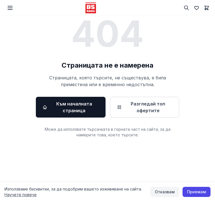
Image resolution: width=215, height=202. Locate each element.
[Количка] (207, 8)
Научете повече (20, 194)
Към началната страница (67, 107)
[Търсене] (186, 8)
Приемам (196, 191)
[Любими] (196, 8)
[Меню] (10, 7)
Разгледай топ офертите (141, 107)
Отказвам (165, 191)
